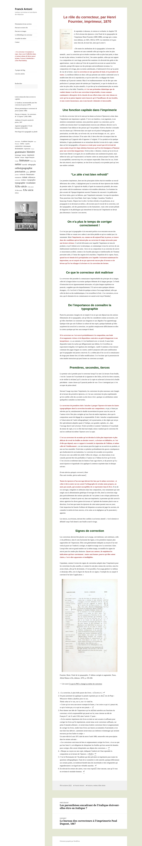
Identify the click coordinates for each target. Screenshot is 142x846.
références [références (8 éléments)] (31, 177)
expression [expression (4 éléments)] (27, 148)
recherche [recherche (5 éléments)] (23, 174)
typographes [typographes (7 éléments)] (31, 180)
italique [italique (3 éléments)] (22, 157)
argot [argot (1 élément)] (35, 141)
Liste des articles (20, 74)
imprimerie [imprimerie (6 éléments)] (30, 155)
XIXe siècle (101, 785)
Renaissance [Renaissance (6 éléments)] (30, 174)
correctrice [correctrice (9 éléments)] (19, 146)
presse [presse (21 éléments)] (33, 171)
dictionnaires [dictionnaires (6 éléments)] (19, 149)
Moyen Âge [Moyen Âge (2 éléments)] (33, 161)
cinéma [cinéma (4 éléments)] (22, 143)
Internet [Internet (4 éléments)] (17, 157)
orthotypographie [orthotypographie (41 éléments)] (23, 168)
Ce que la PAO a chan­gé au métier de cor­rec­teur (85, 684)
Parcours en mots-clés (21, 27)
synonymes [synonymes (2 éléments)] (17, 180)
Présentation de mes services (23, 24)
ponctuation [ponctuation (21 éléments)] (20, 171)
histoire (90, 785)
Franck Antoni (23, 9)
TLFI (91, 754)
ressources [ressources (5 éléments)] (18, 177)
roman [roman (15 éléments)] (24, 177)
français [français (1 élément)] (32, 148)
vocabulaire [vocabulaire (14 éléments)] (31, 183)
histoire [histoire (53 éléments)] (31, 151)
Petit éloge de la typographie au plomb (26, 131)
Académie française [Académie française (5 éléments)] (27, 141)
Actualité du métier (20, 38)
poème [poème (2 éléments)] (27, 172)
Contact (17, 42)
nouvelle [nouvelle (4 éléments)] (24, 164)
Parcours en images (20, 31)
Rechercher (18, 83)
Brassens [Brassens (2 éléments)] (17, 143)
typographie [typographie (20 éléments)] (20, 183)
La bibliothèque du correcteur (23, 35)
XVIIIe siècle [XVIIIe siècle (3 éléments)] (18, 190)
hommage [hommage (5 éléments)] (18, 155)
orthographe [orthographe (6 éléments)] (32, 164)
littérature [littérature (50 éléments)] (24, 160)
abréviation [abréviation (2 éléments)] (17, 141)
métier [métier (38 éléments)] (18, 164)
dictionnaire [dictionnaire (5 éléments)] (27, 146)
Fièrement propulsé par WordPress (70, 841)
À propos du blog (20, 70)
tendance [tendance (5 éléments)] (24, 180)
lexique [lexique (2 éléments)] (16, 161)
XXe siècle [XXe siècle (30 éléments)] (28, 190)
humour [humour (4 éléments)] (24, 155)
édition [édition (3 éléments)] (17, 193)
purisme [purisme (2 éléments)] (17, 174)
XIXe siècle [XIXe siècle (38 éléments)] (21, 186)
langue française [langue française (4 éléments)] (29, 157)
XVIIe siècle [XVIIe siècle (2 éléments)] (31, 187)
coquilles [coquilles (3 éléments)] (27, 143)
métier (95, 785)
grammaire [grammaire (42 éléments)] (20, 151)
